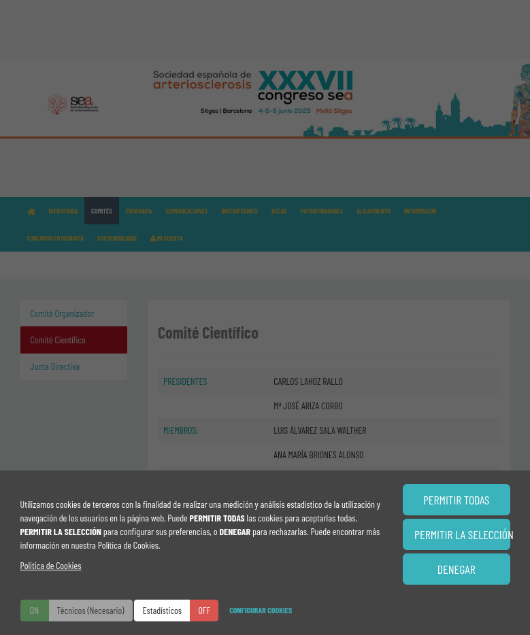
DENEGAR (456, 569)
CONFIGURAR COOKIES (260, 610)
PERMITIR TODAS (456, 499)
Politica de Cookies (51, 565)
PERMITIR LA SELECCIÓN (462, 534)
